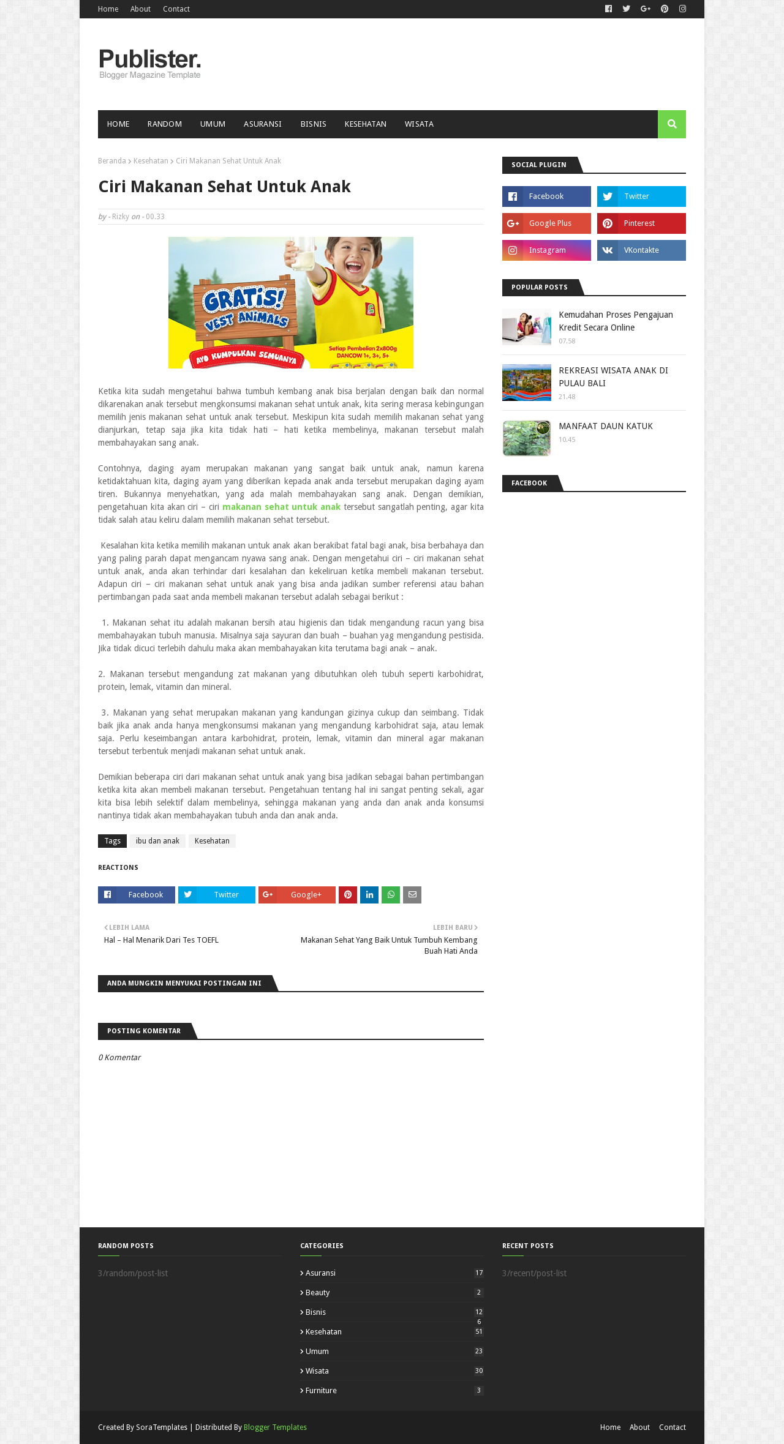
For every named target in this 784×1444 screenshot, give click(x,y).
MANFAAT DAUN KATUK (606, 426)
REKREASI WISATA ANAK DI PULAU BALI (613, 376)
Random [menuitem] (165, 124)
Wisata (395, 1370)
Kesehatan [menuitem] (365, 124)
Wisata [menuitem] (419, 124)
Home (108, 9)
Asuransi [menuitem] (263, 124)
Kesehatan (151, 161)
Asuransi (395, 1273)
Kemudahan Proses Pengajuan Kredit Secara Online (616, 321)
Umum (395, 1351)
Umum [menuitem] (212, 124)
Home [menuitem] (118, 124)
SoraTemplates (161, 1427)
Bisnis (395, 1312)
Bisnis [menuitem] (314, 124)
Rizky (120, 216)
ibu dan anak (157, 841)
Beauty (395, 1292)
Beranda (112, 161)
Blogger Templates (275, 1427)
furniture (395, 1390)
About (140, 9)
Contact (176, 9)
